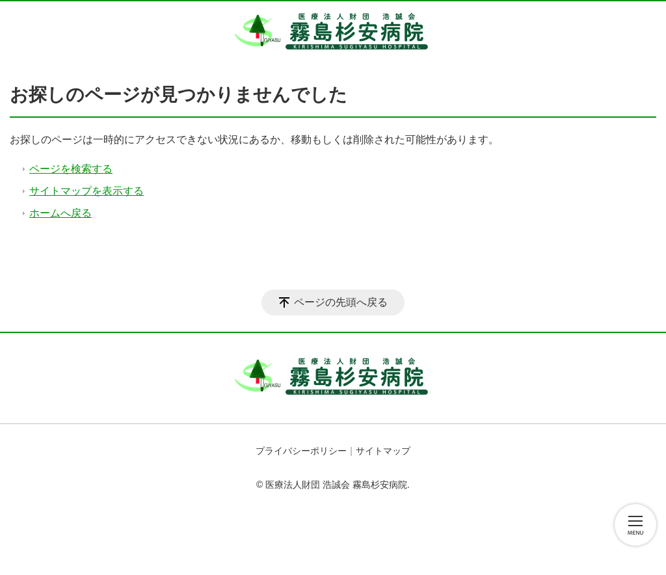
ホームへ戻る (60, 213)
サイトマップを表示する (86, 190)
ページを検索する (71, 168)
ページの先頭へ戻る (341, 302)
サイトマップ (383, 451)
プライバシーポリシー (301, 451)
